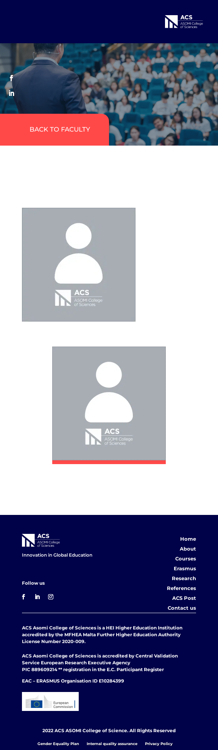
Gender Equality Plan (58, 743)
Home (188, 539)
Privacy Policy (159, 743)
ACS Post (184, 598)
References (181, 588)
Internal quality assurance (112, 743)
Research (184, 578)
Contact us (182, 608)
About (188, 549)
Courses (185, 558)
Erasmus (185, 568)
